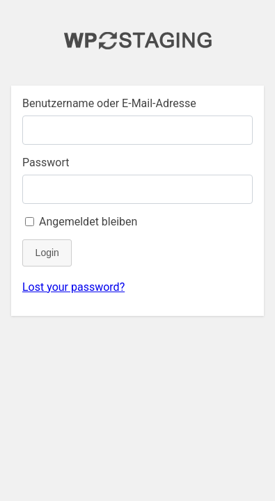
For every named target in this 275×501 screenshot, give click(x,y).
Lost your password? (73, 287)
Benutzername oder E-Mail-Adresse (109, 103)
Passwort (45, 162)
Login (47, 252)
